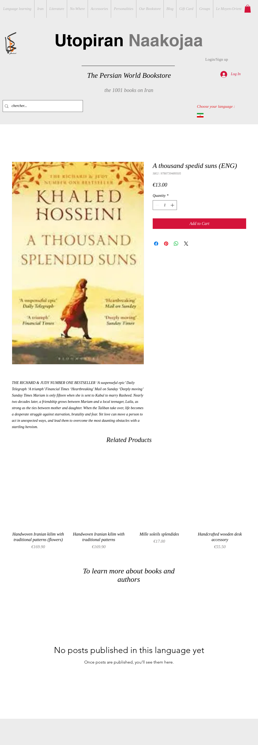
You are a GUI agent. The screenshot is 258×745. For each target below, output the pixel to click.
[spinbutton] (165, 205)
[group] (129, 504)
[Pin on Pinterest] (166, 243)
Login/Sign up (216, 59)
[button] (247, 9)
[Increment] (173, 205)
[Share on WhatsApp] (176, 243)
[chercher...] (42, 106)
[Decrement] (156, 205)
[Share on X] (186, 243)
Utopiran (128, 40)
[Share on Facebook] (156, 243)
